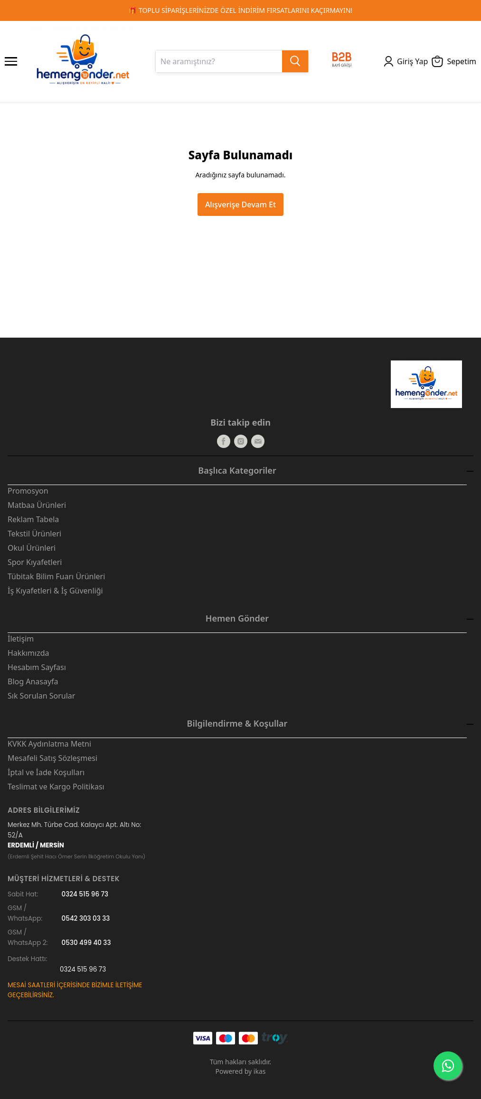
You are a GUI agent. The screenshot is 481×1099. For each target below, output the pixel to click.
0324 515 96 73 (85, 894)
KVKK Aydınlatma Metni (49, 744)
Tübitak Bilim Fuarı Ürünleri (56, 576)
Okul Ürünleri (32, 548)
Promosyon (28, 491)
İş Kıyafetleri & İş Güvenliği (55, 590)
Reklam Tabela (33, 519)
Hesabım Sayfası (37, 667)
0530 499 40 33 (86, 942)
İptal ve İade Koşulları (46, 772)
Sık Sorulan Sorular (41, 696)
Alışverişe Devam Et (240, 204)
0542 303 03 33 (86, 918)
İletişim (21, 638)
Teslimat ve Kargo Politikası (56, 786)
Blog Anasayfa (33, 681)
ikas (260, 1071)
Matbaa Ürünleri (37, 505)
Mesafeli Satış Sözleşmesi (52, 758)
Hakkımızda (28, 653)
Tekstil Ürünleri (34, 533)
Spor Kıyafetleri (35, 562)
